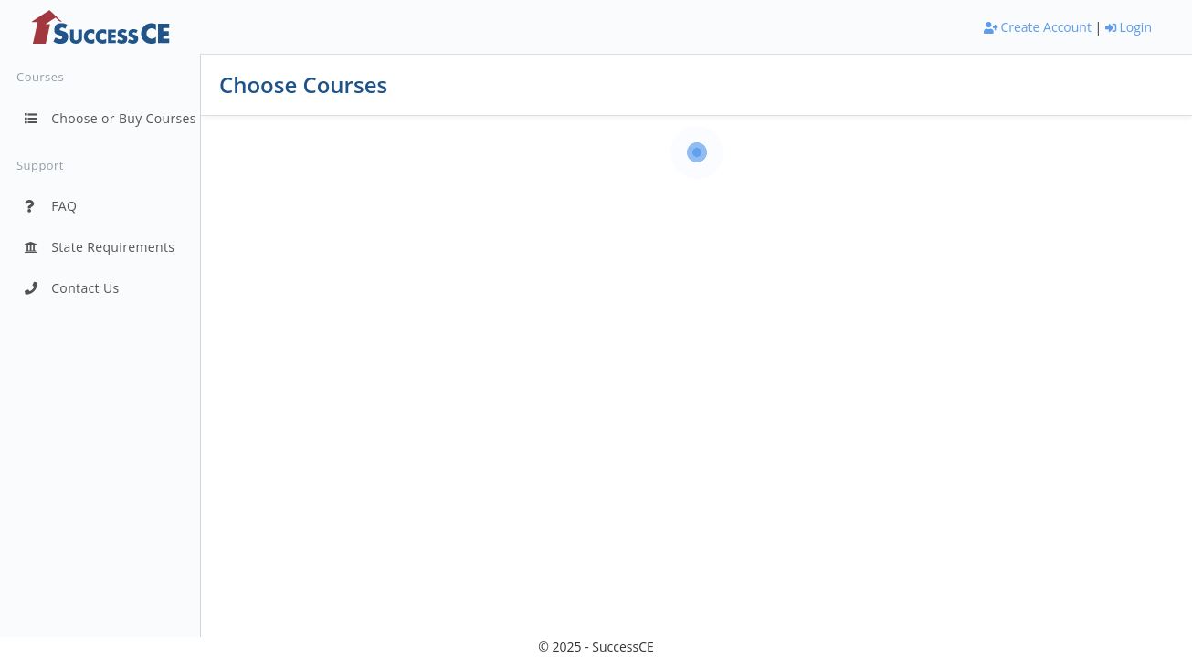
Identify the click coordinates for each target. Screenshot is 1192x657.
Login (1128, 27)
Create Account (1038, 27)
